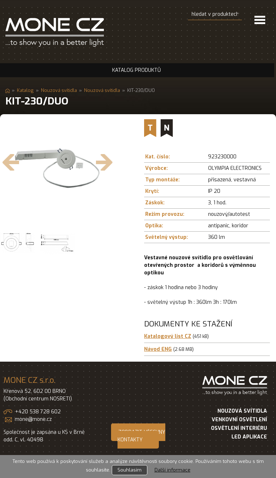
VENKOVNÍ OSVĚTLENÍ (239, 419)
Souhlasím (130, 470)
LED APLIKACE (249, 436)
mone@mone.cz (33, 419)
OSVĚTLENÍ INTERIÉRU (239, 428)
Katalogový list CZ (167, 336)
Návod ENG (158, 349)
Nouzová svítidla (59, 90)
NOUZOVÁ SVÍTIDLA (242, 411)
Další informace (172, 470)
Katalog (25, 90)
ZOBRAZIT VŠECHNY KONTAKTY (141, 436)
